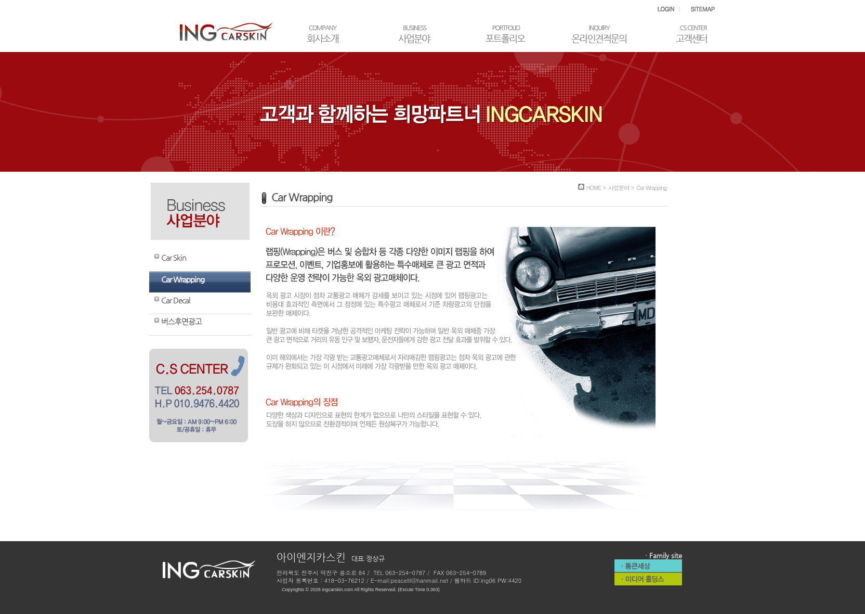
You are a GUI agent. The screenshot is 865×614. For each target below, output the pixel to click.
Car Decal (175, 300)
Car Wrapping (182, 279)
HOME (593, 187)
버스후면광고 (181, 321)
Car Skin (173, 257)
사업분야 (618, 187)
